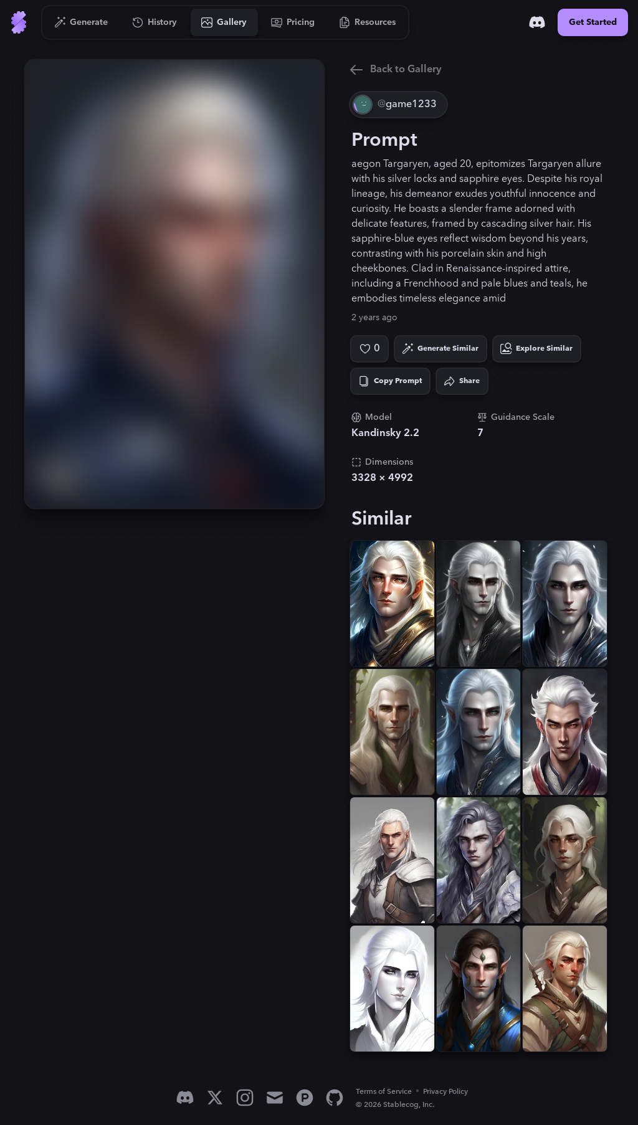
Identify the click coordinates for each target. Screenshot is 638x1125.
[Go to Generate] (81, 22)
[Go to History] (154, 22)
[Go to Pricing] (293, 22)
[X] (215, 1098)
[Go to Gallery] (224, 22)
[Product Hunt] (305, 1098)
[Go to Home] (18, 22)
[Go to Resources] (367, 22)
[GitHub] (335, 1098)
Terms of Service (384, 1092)
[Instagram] (245, 1098)
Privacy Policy (445, 1092)
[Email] (275, 1098)
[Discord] (537, 22)
